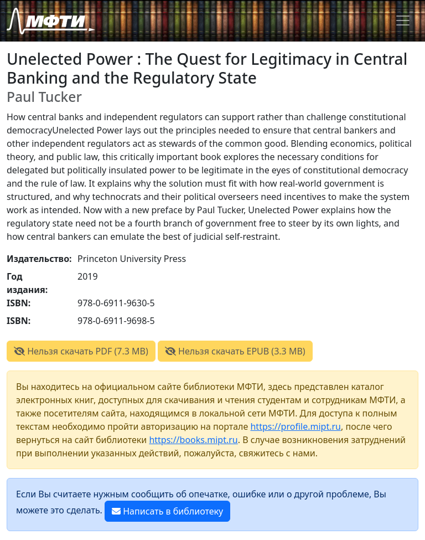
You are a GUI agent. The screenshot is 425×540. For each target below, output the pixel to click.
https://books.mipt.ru (193, 440)
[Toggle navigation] (402, 20)
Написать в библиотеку (167, 511)
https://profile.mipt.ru (295, 426)
